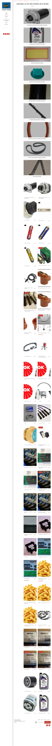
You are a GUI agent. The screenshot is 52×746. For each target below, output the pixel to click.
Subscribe (47, 739)
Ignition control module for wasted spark (28, 546)
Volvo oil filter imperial (28, 707)
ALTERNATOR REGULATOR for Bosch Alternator (42, 454)
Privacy (15, 739)
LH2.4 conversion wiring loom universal (43, 640)
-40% (39, 205)
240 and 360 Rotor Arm (42, 315)
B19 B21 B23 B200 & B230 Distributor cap (28, 339)
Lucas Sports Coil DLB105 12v (41, 269)
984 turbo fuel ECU (28, 685)
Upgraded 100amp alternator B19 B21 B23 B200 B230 (42, 201)
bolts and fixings (17, 30)
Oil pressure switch (28, 223)
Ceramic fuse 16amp (28, 246)
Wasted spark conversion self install (28, 523)
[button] (6, 29)
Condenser (40, 409)
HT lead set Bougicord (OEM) (42, 339)
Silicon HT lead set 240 (42, 431)
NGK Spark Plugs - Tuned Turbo (41, 387)
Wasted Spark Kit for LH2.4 (28, 500)
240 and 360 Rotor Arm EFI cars (42, 292)
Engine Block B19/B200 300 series (18, 17)
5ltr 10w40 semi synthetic (41, 729)
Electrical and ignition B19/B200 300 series (18, 15)
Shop (17, 0)
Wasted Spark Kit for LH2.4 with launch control (42, 477)
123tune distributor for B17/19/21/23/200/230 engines (42, 363)
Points (25, 431)
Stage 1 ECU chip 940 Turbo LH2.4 (42, 617)
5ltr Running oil (41, 707)
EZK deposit (26, 568)
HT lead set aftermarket (26, 363)
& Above (17, 45)
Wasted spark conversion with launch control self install (42, 523)
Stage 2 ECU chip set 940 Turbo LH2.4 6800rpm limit (29, 617)
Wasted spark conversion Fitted (27, 477)
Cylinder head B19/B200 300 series (18, 25)
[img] (30, 190)
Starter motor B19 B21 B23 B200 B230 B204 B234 (28, 201)
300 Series (21, 0)
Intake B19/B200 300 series (18, 19)
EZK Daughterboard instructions (42, 569)
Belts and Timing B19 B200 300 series (18, 29)
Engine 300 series (26, 0)
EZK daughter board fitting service (42, 546)
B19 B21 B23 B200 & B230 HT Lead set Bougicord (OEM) (28, 315)
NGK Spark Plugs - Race (28, 409)
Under (17, 39)
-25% (25, 228)
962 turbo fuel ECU (42, 685)
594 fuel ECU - (41, 663)
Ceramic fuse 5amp (28, 269)
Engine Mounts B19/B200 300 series (18, 23)
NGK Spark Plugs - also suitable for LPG (28, 387)
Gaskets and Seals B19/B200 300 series (18, 27)
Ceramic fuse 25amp (42, 246)
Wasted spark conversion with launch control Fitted (42, 500)
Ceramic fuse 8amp (42, 223)
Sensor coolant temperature (27, 454)
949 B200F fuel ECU (28, 663)
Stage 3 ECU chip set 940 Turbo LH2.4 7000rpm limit (43, 592)
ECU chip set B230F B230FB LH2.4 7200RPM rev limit (28, 640)
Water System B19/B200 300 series (18, 21)
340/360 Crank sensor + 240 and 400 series (29, 292)
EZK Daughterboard (28, 592)
